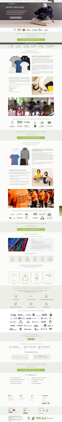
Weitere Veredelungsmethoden (46, 401)
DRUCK (26, 236)
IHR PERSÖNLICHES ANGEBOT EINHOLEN (31, 39)
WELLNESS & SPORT (31, 307)
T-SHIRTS (14, 283)
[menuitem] (16, 0)
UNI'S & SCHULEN (16, 299)
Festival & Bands (44, 398)
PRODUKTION (33, 236)
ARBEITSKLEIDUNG (48, 283)
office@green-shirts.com (42, 356)
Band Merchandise (44, 397)
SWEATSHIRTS (25, 283)
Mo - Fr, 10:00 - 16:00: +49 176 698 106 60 (17, 0)
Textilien (21, 236)
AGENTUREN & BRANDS (31, 299)
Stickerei (43, 399)
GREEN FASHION (51, 0)
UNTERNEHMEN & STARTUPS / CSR (16, 307)
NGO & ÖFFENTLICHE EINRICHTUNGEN (46, 299)
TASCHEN (37, 283)
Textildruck (43, 400)
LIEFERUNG (40, 236)
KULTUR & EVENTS (46, 307)
